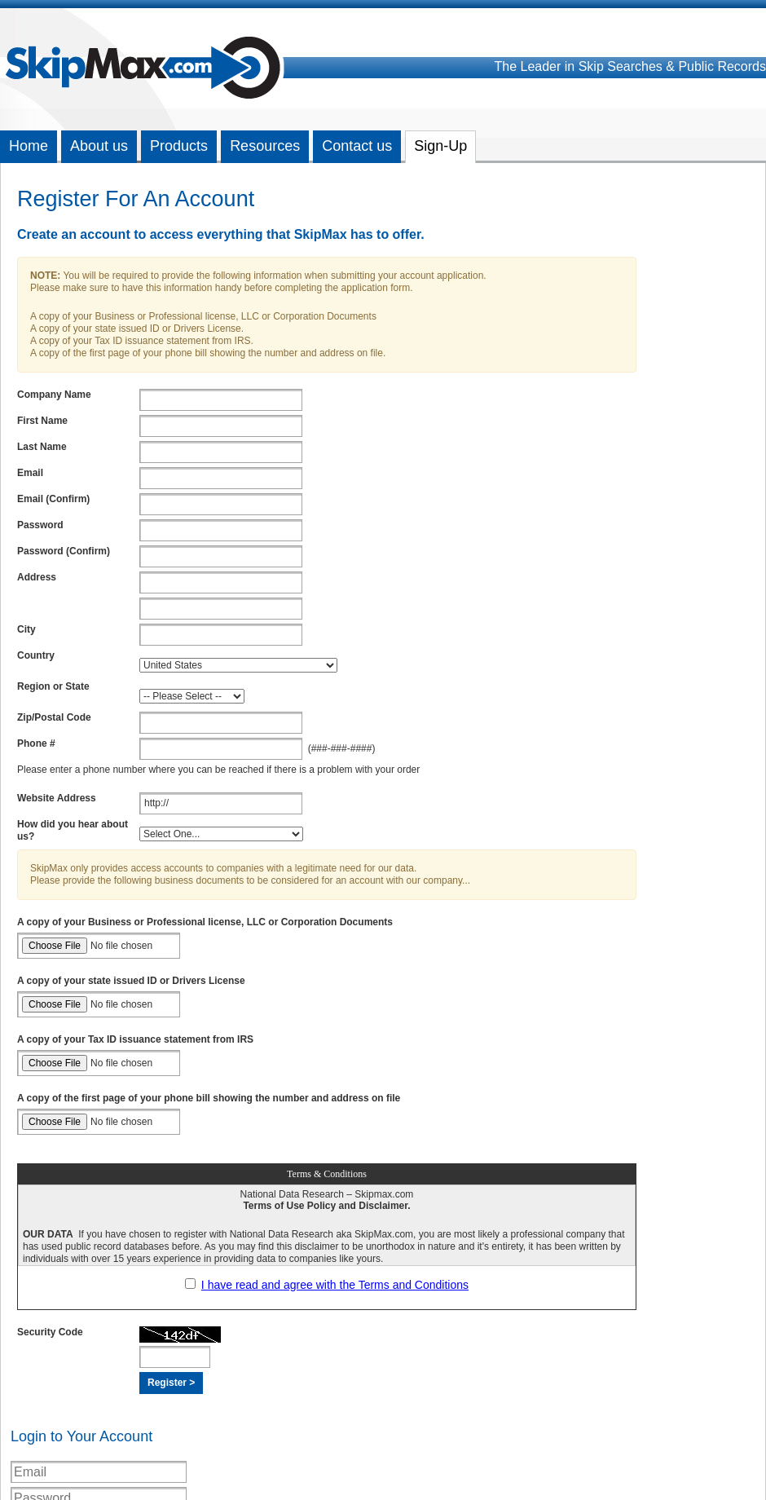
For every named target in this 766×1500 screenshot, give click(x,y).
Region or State (53, 686)
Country (36, 655)
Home (28, 146)
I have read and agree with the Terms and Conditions (335, 1284)
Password (40, 525)
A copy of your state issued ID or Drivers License (131, 980)
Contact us (357, 146)
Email (30, 473)
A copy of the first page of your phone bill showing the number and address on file (208, 1098)
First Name (42, 420)
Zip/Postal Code (54, 717)
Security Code (50, 1332)
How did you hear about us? (72, 830)
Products (179, 146)
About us (99, 146)
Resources (265, 146)
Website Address (56, 798)
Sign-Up (440, 146)
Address (36, 577)
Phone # (36, 743)
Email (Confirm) (53, 499)
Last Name (42, 446)
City (26, 629)
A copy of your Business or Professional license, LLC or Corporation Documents (205, 922)
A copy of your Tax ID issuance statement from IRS (135, 1039)
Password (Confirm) (63, 551)
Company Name (54, 394)
